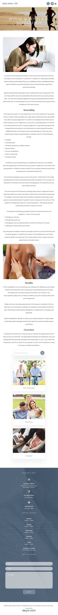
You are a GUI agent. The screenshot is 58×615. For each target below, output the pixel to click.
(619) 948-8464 (29, 497)
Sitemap (50, 606)
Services (29, 422)
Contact (29, 456)
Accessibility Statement (40, 606)
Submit (28, 592)
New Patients (29, 388)
